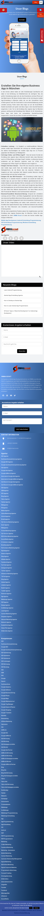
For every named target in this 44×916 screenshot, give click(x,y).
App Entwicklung (5, 824)
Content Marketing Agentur (9, 613)
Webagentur (4, 505)
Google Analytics (6, 687)
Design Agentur (5, 605)
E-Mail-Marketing (6, 844)
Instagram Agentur (6, 568)
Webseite (3, 796)
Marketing (4, 841)
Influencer (4, 896)
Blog (36, 2)
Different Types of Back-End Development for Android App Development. (20, 312)
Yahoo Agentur (5, 499)
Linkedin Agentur (6, 585)
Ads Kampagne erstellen (8, 744)
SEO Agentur (4, 456)
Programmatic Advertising (8, 870)
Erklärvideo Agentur (7, 631)
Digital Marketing (6, 861)
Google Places (5, 695)
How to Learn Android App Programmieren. (16, 306)
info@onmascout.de (12, 448)
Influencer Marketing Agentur (9, 573)
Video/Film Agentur (6, 628)
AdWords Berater (6, 761)
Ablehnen (36, 908)
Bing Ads (3, 770)
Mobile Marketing (6, 853)
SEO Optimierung (6, 652)
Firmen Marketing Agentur (8, 530)
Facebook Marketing (7, 847)
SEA (2, 670)
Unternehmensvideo (7, 882)
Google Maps (5, 698)
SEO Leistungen (5, 661)
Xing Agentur (5, 579)
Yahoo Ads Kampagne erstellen (10, 787)
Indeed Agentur (5, 582)
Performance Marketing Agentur (10, 548)
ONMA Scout (18, 215)
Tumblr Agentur (5, 591)
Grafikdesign (5, 810)
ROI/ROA (3, 715)
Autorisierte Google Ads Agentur (10, 476)
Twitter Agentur (5, 570)
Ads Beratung (5, 741)
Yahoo (3, 778)
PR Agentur (4, 508)
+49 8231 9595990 (12, 443)
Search (3, 681)
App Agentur (4, 596)
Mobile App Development (9, 220)
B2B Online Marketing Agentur (9, 536)
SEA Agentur (4, 487)
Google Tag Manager (7, 704)
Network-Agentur (6, 622)
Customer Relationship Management (11, 859)
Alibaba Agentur (5, 559)
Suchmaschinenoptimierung (9, 644)
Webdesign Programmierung (9, 813)
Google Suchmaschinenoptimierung (11, 650)
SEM (2, 672)
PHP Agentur (5, 602)
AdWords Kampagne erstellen (9, 758)
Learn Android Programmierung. (13, 290)
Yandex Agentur (5, 502)
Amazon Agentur (6, 553)
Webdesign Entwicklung (8, 816)
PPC (2, 675)
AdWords (3, 730)
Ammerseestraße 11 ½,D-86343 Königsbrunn (19, 438)
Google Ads (4, 733)
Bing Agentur (5, 496)
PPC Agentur (4, 493)
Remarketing (5, 718)
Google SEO (4, 647)
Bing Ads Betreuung (6, 773)
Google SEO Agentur (7, 462)
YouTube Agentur (6, 565)
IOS (2, 827)
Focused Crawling (6, 873)
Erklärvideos (4, 879)
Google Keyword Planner (8, 707)
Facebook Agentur (6, 562)
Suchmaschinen (5, 684)
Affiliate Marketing (6, 721)
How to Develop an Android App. (13, 300)
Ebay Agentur (5, 556)
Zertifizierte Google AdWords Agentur (12, 485)
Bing (2, 767)
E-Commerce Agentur (7, 542)
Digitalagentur (5, 550)
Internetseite (5, 801)
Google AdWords (6, 735)
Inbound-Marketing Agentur (9, 619)
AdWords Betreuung (7, 753)
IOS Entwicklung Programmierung (11, 222)
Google (3, 678)
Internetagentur (5, 516)
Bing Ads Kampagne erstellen (9, 776)
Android (3, 830)
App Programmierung (7, 821)
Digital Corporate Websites (9, 867)
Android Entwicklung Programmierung (29, 220)
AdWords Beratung (6, 755)
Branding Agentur (6, 545)
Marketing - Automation (8, 850)
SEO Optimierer (5, 655)
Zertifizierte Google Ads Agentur (10, 482)
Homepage (4, 798)
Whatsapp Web (5, 893)
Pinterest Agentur (6, 593)
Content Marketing (6, 856)
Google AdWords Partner (8, 764)
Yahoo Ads (4, 781)
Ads (2, 727)
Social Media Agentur (7, 539)
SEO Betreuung (5, 664)
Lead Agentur (5, 611)
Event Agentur (5, 525)
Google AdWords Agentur (8, 473)
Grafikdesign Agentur (7, 608)
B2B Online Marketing (7, 864)
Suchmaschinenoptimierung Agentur (11, 459)
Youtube (3, 887)
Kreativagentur (5, 519)
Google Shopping (6, 710)
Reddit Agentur (5, 588)
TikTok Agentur (5, 576)
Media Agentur (5, 510)
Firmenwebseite (5, 804)
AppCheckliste (40, 15)
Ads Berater (4, 747)
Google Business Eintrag (8, 693)
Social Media (5, 899)
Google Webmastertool (7, 701)
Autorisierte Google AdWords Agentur (12, 479)
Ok (30, 908)
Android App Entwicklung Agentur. (13, 295)
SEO (2, 641)
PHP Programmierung (7, 836)
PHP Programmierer (7, 839)
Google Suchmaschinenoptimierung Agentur (13, 465)
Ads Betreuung (5, 738)
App (2, 818)
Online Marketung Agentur (8, 513)
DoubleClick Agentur (7, 625)
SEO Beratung (5, 667)
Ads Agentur (4, 467)
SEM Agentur (5, 490)
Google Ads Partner (6, 750)
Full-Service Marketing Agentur (10, 522)
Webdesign (4, 807)
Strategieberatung (6, 876)
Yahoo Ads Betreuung (7, 784)
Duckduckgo (4, 790)
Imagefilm (4, 884)
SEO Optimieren (5, 658)
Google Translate (6, 712)
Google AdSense (6, 690)
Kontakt (22, 20)
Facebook (4, 890)
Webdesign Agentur (6, 599)
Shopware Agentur (6, 616)
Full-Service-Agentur (7, 533)
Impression (4, 724)
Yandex (3, 793)
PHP (2, 833)
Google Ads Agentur (7, 470)
